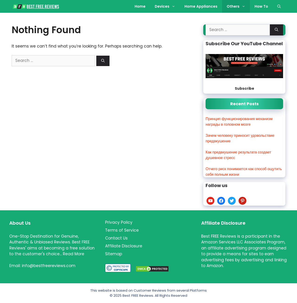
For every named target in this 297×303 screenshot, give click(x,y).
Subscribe (244, 88)
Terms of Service (122, 230)
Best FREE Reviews (138, 295)
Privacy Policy (118, 222)
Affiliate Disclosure (123, 246)
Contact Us (116, 238)
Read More (73, 254)
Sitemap (113, 254)
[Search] (103, 61)
